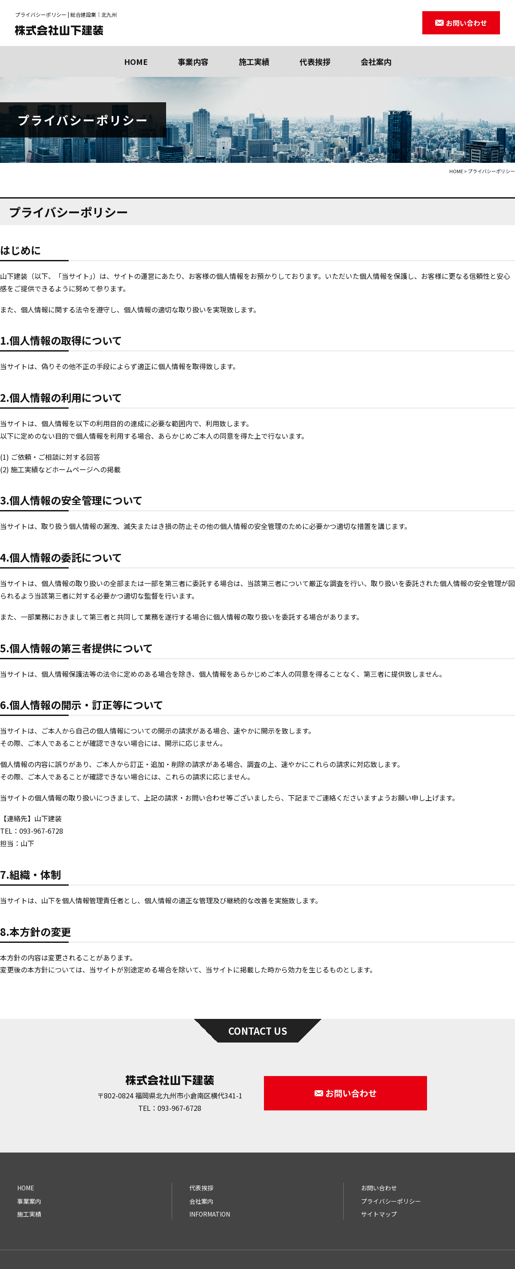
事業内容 (193, 61)
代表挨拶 (315, 61)
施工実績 (254, 61)
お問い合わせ (379, 1187)
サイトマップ (379, 1214)
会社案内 (375, 61)
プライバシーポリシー (391, 1201)
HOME (136, 61)
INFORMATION (209, 1214)
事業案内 (29, 1201)
